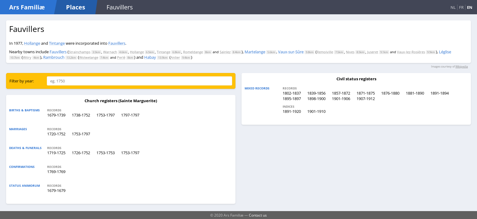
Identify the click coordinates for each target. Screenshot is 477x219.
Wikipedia (461, 66)
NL (453, 7)
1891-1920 (292, 111)
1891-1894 (439, 93)
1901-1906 (341, 98)
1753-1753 (105, 152)
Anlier (175, 57)
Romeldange (193, 52)
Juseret (372, 52)
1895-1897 (292, 98)
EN (469, 7)
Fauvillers (116, 43)
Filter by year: (21, 81)
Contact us (258, 215)
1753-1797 (105, 115)
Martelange (255, 51)
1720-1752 (56, 134)
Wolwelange (88, 57)
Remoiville (325, 52)
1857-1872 (341, 93)
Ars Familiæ (27, 7)
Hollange (32, 43)
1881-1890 (415, 93)
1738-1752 (81, 115)
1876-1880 (390, 93)
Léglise (445, 51)
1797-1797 (130, 115)
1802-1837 (292, 93)
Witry (27, 57)
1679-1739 (56, 115)
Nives (350, 52)
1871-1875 (366, 93)
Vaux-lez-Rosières (411, 52)
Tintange (57, 43)
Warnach (110, 52)
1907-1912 (366, 98)
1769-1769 (56, 171)
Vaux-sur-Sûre (291, 51)
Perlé (121, 57)
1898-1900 (316, 98)
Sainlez (225, 52)
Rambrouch (53, 57)
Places (75, 7)
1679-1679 (56, 190)
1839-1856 (316, 93)
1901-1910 (316, 111)
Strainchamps (79, 52)
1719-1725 (56, 152)
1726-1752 (81, 152)
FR (461, 7)
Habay (150, 57)
